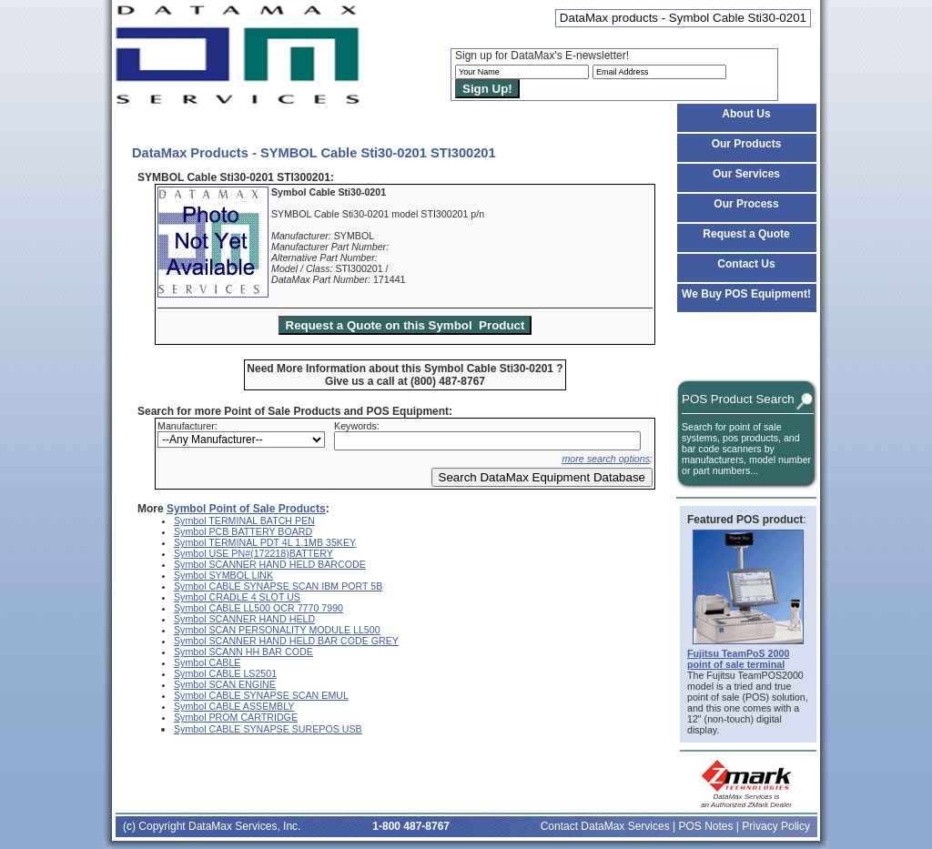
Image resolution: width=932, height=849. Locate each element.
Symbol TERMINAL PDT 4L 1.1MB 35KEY (265, 542)
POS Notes (705, 826)
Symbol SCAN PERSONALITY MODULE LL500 (277, 629)
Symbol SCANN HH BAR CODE (243, 651)
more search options (606, 458)
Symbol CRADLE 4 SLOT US (237, 596)
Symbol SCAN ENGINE (225, 684)
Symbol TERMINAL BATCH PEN (244, 520)
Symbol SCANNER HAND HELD (244, 618)
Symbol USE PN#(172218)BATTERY (253, 553)
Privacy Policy (776, 826)
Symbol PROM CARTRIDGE (236, 717)
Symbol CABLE (207, 662)
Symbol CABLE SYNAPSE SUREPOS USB (268, 728)
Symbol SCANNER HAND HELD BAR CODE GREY (286, 640)
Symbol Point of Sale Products (246, 508)
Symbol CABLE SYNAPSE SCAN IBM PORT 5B (278, 586)
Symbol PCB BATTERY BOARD (243, 531)
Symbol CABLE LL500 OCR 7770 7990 (258, 607)
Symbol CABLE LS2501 (225, 673)
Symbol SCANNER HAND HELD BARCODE (270, 564)
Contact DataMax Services (605, 826)
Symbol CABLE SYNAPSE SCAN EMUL (261, 695)
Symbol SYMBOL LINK (223, 575)
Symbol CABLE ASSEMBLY (234, 706)
